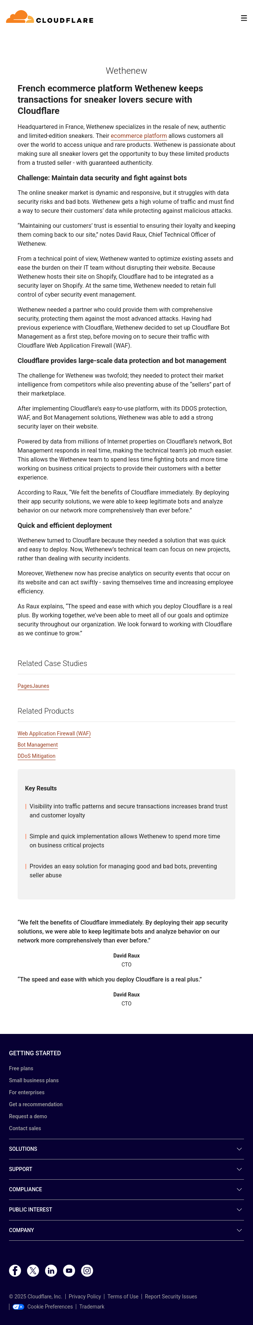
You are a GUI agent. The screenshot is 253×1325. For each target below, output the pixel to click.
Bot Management (38, 745)
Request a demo (28, 1116)
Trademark (91, 1306)
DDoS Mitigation (37, 756)
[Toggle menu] (244, 18)
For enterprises (27, 1092)
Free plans (21, 1068)
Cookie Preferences (42, 1307)
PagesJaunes (33, 686)
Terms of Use (123, 1296)
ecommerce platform (139, 135)
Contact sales (25, 1128)
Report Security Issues (171, 1296)
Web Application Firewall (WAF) (54, 733)
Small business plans (34, 1080)
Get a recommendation (36, 1104)
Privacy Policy (85, 1296)
